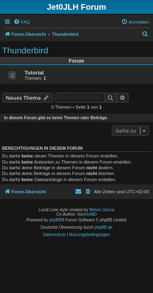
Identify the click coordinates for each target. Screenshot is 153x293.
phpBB (55, 220)
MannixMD (87, 214)
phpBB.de (104, 227)
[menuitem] (21, 22)
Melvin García (102, 210)
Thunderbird (25, 50)
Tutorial (34, 73)
